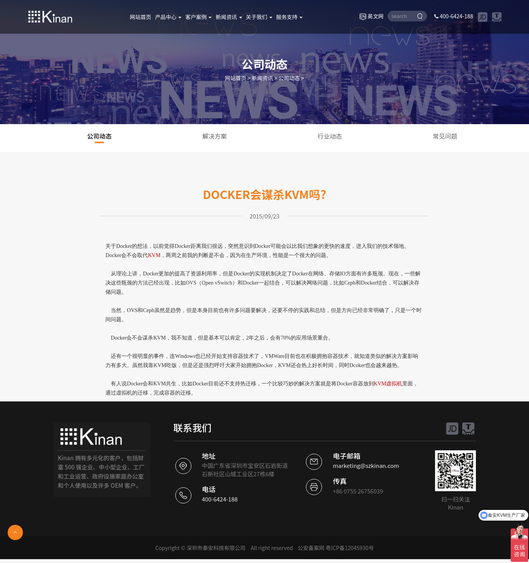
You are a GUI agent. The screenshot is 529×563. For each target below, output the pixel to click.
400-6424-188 (453, 16)
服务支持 (289, 17)
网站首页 (140, 17)
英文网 (371, 16)
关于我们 (259, 17)
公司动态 (289, 78)
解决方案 (214, 136)
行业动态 (329, 136)
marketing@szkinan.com (366, 465)
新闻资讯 (228, 17)
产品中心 (168, 17)
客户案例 (198, 17)
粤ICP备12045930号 (350, 548)
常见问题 (445, 136)
